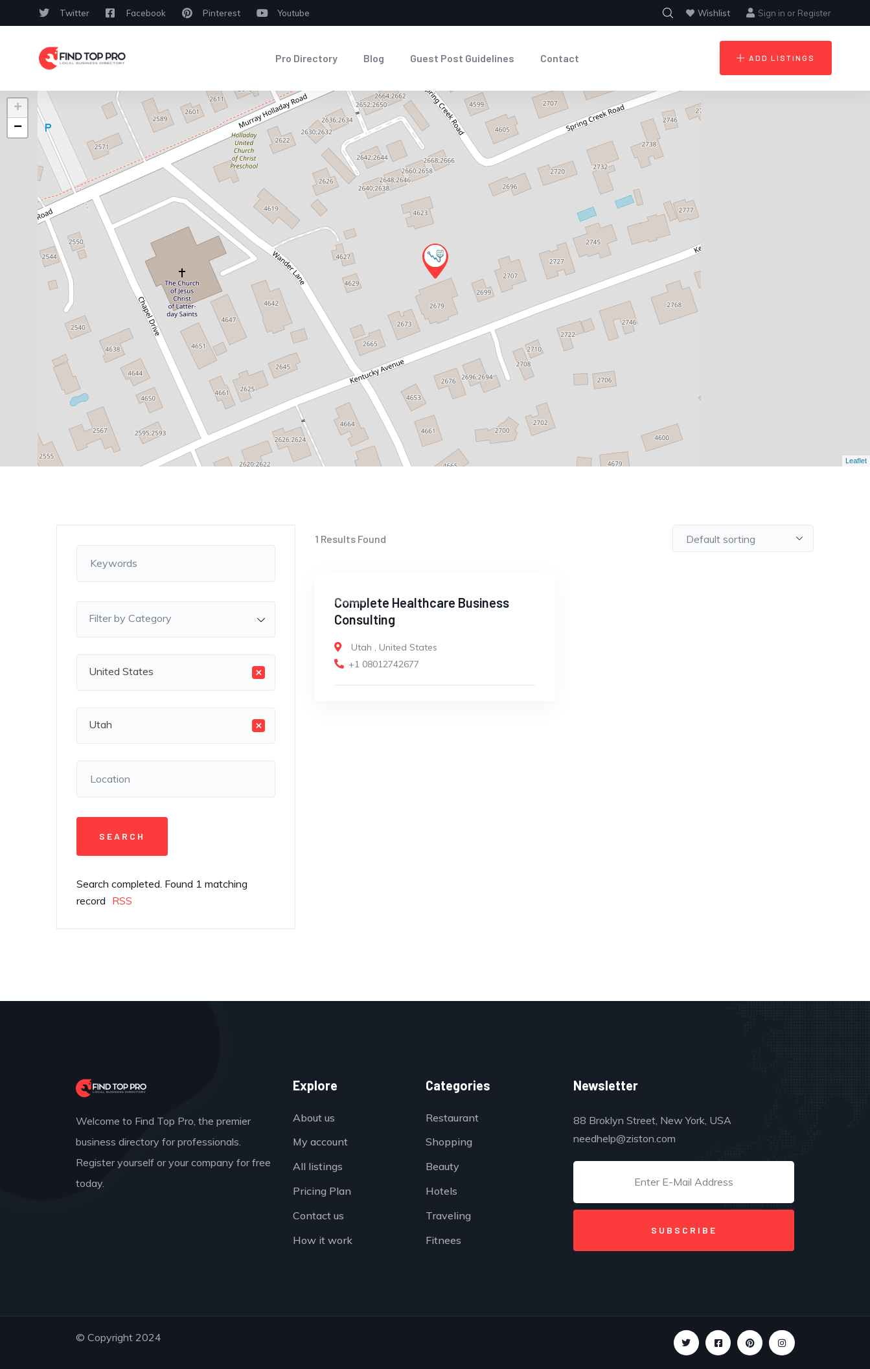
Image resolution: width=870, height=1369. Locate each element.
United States (408, 647)
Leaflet (856, 461)
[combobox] (176, 619)
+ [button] (18, 108)
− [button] (18, 127)
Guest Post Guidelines (462, 58)
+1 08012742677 (384, 664)
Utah (361, 647)
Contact (559, 58)
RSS (122, 900)
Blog (373, 58)
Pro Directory (306, 58)
